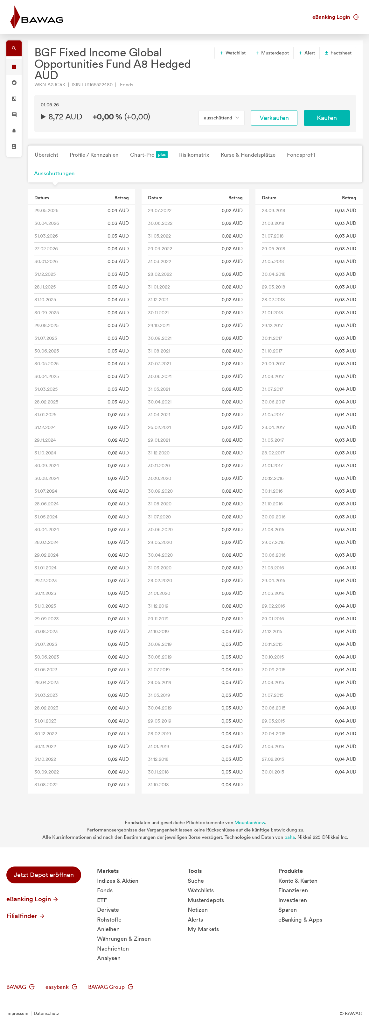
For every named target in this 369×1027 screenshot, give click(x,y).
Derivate (108, 909)
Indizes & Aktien (117, 880)
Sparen (287, 909)
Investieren (292, 900)
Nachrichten (113, 948)
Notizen (198, 909)
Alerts (195, 919)
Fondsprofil (301, 155)
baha (289, 837)
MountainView (249, 822)
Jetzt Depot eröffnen (44, 875)
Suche (196, 880)
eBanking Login (335, 17)
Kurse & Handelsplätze (248, 155)
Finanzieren (293, 890)
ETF (102, 900)
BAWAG (20, 987)
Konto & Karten (297, 880)
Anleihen (108, 929)
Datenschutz (46, 1013)
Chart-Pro (149, 154)
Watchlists (201, 890)
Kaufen (327, 118)
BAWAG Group (110, 987)
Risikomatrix (194, 155)
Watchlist (232, 53)
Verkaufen (274, 118)
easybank (61, 987)
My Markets (203, 929)
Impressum (17, 1013)
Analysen (109, 958)
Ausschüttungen (54, 173)
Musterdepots (206, 900)
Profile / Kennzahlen (94, 155)
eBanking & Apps (300, 919)
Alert (306, 53)
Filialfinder (25, 916)
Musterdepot (272, 53)
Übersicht (46, 155)
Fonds (105, 890)
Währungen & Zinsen (124, 938)
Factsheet (338, 53)
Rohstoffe (109, 919)
